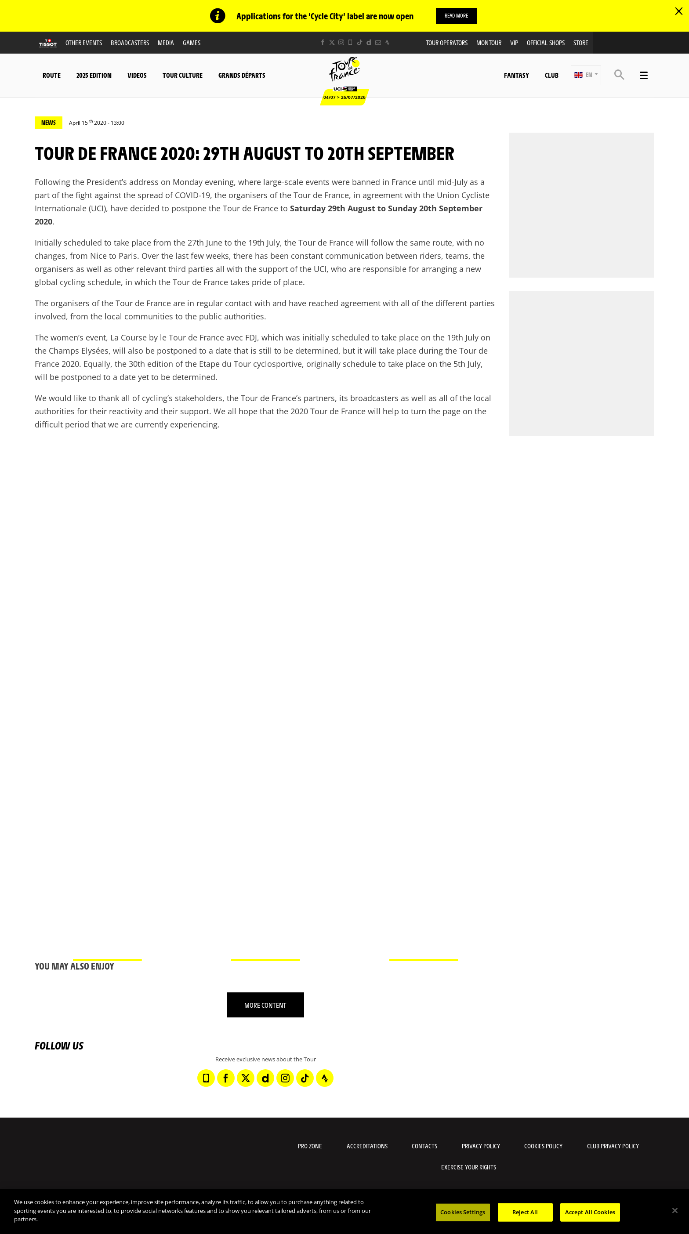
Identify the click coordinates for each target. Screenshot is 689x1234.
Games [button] (191, 42)
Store (580, 42)
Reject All (525, 1212)
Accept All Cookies (590, 1212)
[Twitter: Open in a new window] (332, 42)
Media (166, 42)
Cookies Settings (462, 1212)
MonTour (488, 42)
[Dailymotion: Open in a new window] (369, 42)
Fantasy (516, 75)
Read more (456, 15)
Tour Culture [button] (183, 75)
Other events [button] (83, 42)
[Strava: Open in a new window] (387, 42)
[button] (586, 75)
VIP (514, 42)
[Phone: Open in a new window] (350, 42)
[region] (344, 1211)
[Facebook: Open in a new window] (322, 42)
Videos (137, 75)
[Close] (675, 1210)
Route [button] (52, 75)
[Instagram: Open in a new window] (341, 42)
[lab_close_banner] (679, 11)
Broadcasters (130, 42)
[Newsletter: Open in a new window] (378, 42)
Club (551, 75)
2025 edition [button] (94, 75)
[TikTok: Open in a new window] (359, 42)
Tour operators (447, 42)
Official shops (546, 42)
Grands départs (241, 75)
